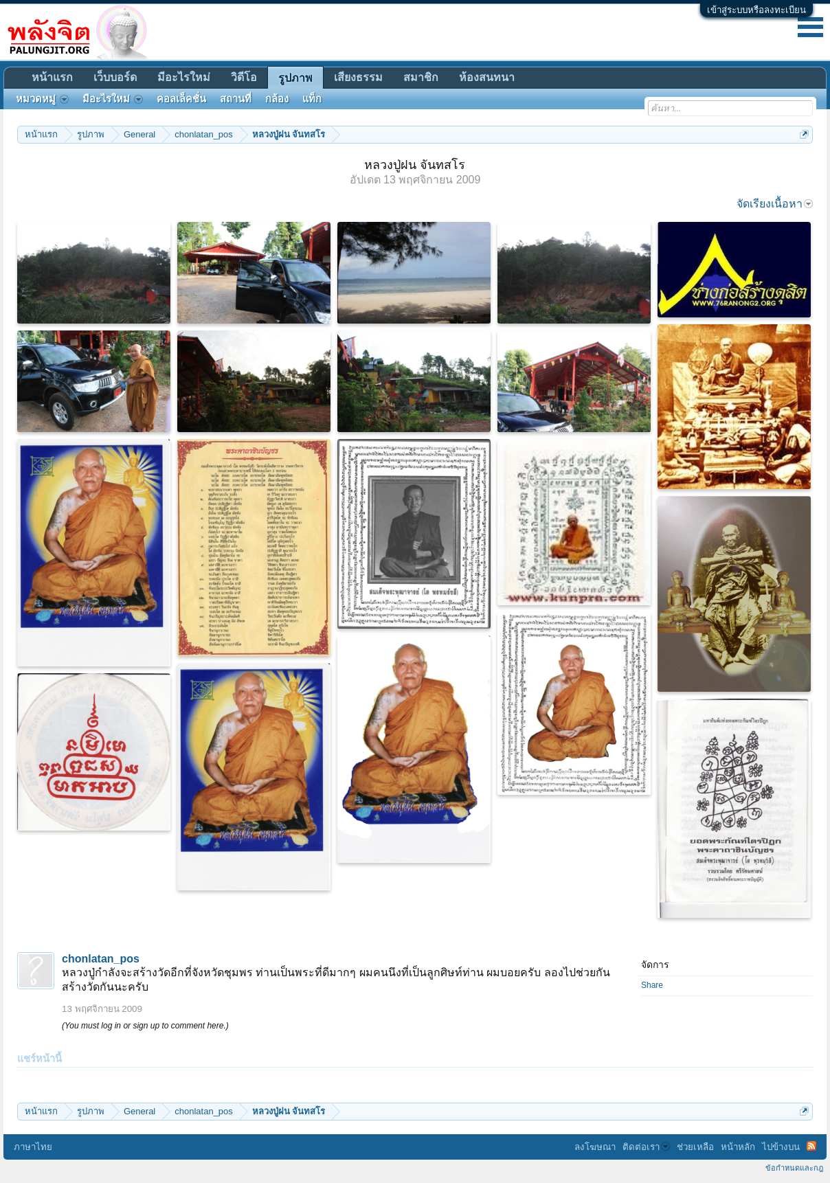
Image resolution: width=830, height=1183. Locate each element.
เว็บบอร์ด (115, 77)
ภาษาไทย (33, 1147)
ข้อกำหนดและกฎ (794, 1168)
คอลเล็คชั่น (181, 98)
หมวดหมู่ (42, 98)
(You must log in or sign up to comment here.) (145, 1025)
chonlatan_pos (100, 959)
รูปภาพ (295, 78)
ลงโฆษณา (595, 1147)
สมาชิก (420, 77)
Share (652, 985)
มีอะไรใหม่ (183, 77)
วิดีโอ (244, 77)
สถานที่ (235, 98)
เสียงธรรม (358, 77)
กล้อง (277, 98)
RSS (811, 1146)
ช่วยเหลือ (695, 1147)
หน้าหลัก (738, 1147)
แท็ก (312, 98)
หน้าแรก (52, 77)
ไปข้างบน (781, 1147)
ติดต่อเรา (646, 1147)
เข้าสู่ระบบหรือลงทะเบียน (756, 10)
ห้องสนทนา (487, 77)
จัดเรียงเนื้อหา (775, 204)
